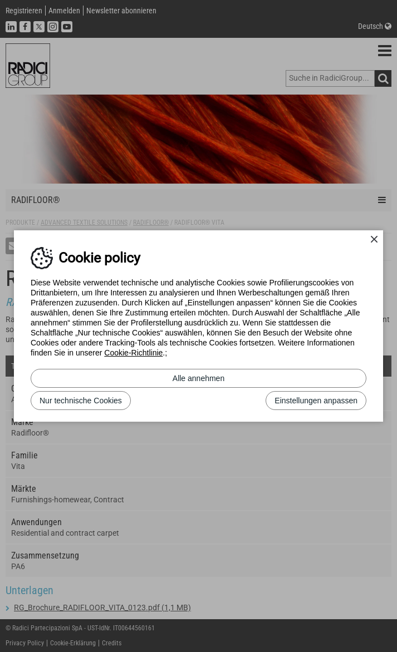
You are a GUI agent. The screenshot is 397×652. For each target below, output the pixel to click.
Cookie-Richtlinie (133, 352)
